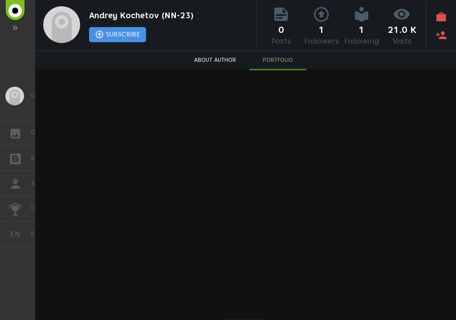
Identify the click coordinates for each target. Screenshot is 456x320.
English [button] (19, 234)
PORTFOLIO (278, 60)
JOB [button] (20, 183)
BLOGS (20, 157)
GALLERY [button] (20, 132)
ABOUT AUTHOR (215, 60)
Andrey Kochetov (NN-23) (142, 16)
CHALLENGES (20, 208)
